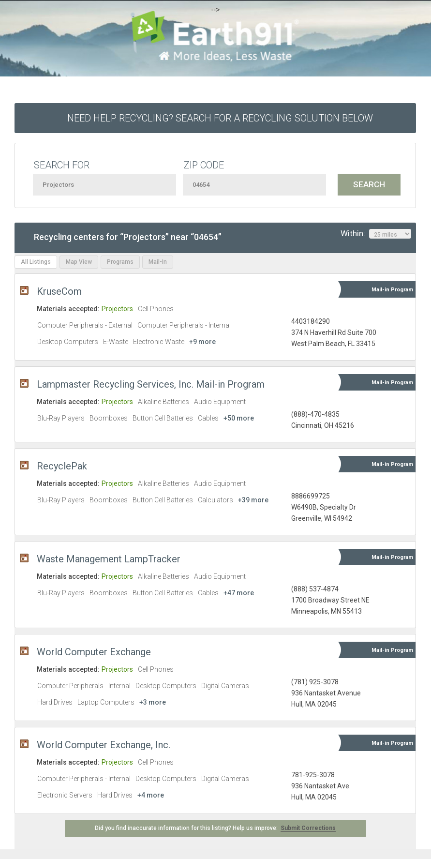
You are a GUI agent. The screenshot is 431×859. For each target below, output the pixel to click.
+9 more (202, 342)
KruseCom (59, 291)
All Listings (36, 261)
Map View (79, 261)
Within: (376, 233)
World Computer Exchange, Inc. (103, 745)
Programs (120, 261)
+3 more (152, 702)
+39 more (253, 500)
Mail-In (158, 261)
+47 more (238, 593)
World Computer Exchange (94, 652)
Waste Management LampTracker (108, 559)
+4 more (150, 795)
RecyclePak (62, 466)
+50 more (238, 418)
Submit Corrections (308, 828)
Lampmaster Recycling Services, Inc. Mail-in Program (151, 384)
